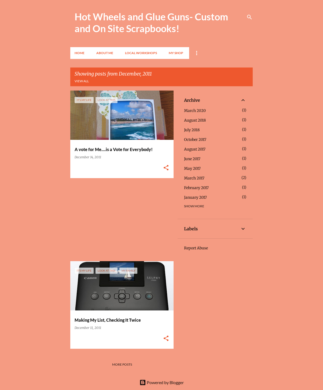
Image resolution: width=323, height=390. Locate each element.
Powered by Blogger (162, 382)
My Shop (176, 53)
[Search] (249, 17)
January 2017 (195, 197)
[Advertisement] (120, 219)
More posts (122, 364)
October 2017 (195, 139)
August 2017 (194, 149)
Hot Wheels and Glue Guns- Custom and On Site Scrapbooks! (151, 22)
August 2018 (195, 120)
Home (80, 53)
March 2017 (194, 178)
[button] (166, 168)
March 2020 (195, 110)
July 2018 (192, 130)
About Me (104, 53)
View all (82, 81)
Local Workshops (141, 53)
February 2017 (196, 187)
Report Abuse (196, 248)
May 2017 (192, 168)
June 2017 (192, 158)
